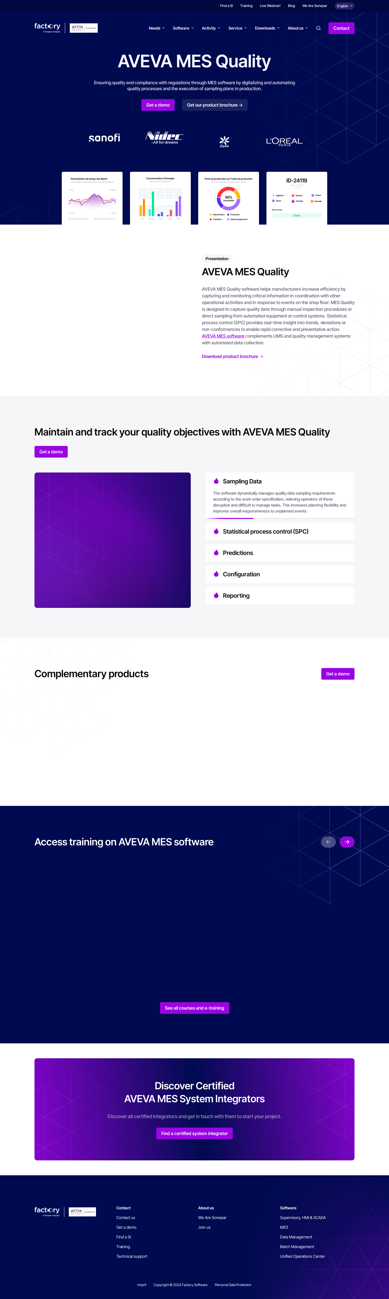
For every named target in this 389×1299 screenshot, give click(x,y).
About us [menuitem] (206, 1207)
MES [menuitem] (284, 1227)
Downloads (265, 28)
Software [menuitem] (288, 1207)
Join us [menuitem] (204, 1227)
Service (235, 28)
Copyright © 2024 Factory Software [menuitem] (180, 1285)
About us (295, 28)
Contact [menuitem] (123, 1207)
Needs (154, 28)
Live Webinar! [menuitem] (270, 5)
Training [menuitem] (246, 5)
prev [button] (328, 842)
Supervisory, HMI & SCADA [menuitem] (303, 1217)
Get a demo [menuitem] (126, 1227)
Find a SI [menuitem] (226, 5)
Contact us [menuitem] (125, 1217)
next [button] (347, 842)
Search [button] (318, 28)
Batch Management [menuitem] (297, 1246)
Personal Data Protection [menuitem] (233, 1285)
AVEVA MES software (223, 336)
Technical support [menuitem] (131, 1256)
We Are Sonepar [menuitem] (314, 5)
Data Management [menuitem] (296, 1236)
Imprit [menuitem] (141, 1285)
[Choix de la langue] (345, 5)
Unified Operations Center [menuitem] (302, 1256)
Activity (209, 28)
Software (181, 28)
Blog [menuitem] (291, 5)
